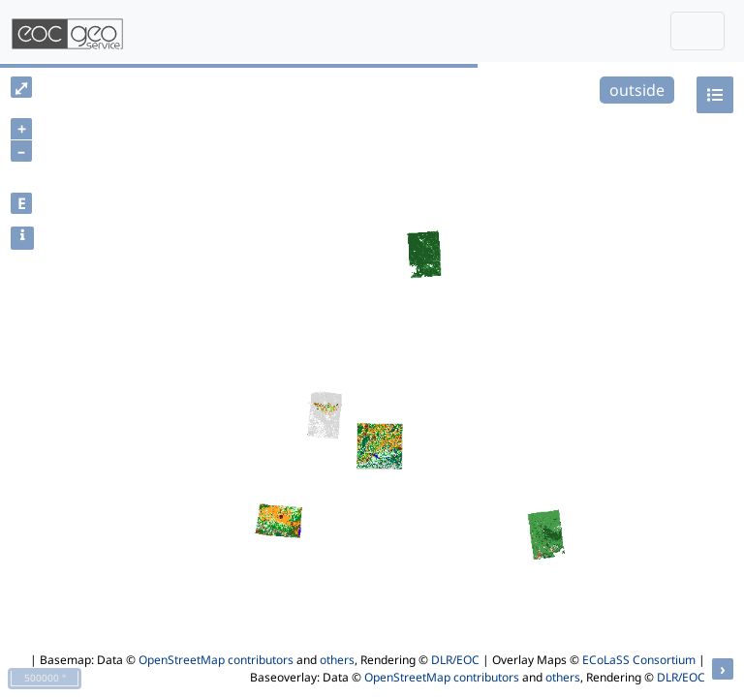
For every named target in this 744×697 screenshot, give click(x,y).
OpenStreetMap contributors (216, 660)
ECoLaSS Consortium (639, 660)
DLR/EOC (455, 660)
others (337, 660)
